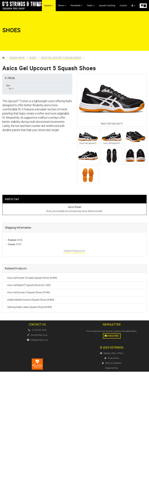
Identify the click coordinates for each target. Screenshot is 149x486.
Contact (123, 5)
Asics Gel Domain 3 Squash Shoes (28, 292)
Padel (91, 5)
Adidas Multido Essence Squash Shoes (30, 299)
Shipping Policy (111, 368)
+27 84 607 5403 (39, 330)
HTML (119, 353)
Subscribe (112, 336)
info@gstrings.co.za (39, 340)
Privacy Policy (113, 358)
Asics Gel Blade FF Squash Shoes (28, 285)
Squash (48, 5)
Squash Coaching (107, 5)
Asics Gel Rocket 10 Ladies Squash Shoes (32, 278)
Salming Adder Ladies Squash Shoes (29, 307)
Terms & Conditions (113, 363)
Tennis (62, 5)
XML (114, 353)
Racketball (77, 5)
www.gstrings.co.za (39, 335)
